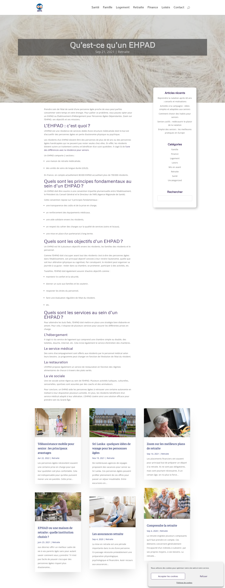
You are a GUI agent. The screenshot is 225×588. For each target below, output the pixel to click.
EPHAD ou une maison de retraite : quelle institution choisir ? (55, 532)
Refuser (203, 576)
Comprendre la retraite (162, 525)
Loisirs (166, 7)
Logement (123, 7)
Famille (107, 7)
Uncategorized (175, 180)
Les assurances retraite (107, 534)
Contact (179, 7)
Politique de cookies (184, 582)
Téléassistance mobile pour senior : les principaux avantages (56, 448)
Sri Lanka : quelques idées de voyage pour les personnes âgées (111, 448)
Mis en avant (175, 167)
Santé (95, 7)
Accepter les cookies (168, 576)
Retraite (138, 7)
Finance (153, 7)
